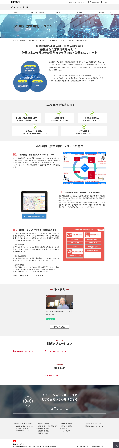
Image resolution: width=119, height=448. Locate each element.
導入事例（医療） (67, 426)
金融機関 (50, 319)
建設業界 (79, 12)
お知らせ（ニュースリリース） (94, 426)
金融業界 (16, 12)
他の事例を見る (59, 327)
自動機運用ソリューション (24, 431)
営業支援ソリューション (57, 40)
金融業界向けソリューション (37, 40)
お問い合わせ (95, 2)
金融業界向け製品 (43, 424)
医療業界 (58, 12)
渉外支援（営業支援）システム (59, 311)
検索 (105, 2)
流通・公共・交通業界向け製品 (47, 426)
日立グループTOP (18, 444)
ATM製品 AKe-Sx (52, 376)
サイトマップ (65, 431)
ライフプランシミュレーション (56, 351)
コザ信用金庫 (50, 315)
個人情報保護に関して (99, 447)
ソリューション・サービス (20, 7)
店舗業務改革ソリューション (24, 351)
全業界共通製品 (43, 433)
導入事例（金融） (67, 424)
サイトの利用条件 (82, 447)
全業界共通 (101, 12)
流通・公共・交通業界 (37, 12)
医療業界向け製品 (43, 428)
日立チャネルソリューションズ (77, 2)
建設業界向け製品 (43, 431)
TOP (14, 40)
